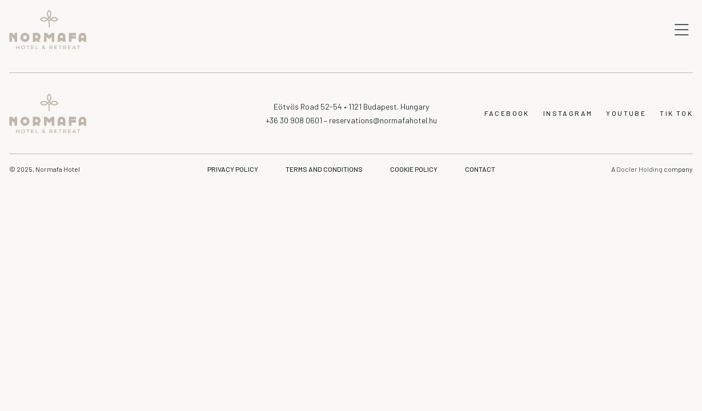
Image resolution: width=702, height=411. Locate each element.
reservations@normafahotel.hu (383, 120)
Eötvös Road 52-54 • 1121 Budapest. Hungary (351, 106)
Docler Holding (640, 169)
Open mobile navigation (681, 29)
